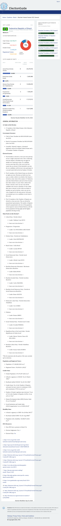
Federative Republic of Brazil (20, 28)
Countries (9, 17)
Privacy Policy (17, 516)
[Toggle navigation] (2, 12)
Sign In (58, 1)
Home (4, 17)
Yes (15, 433)
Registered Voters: (8, 52)
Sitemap (9, 516)
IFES (8, 518)
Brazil (14, 17)
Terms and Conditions (28, 516)
